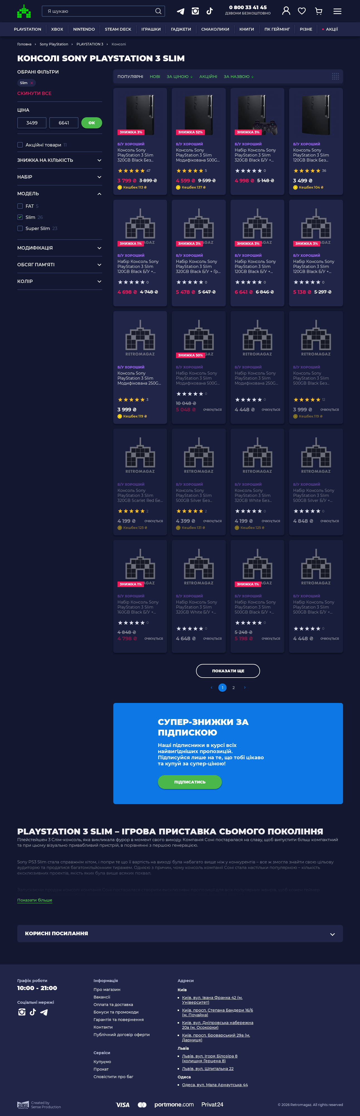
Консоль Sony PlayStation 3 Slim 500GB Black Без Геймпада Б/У (311, 378)
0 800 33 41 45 (248, 7)
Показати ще (228, 670)
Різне (306, 29)
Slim (34, 217)
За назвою (239, 76)
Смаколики (215, 29)
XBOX (57, 29)
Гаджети (181, 29)
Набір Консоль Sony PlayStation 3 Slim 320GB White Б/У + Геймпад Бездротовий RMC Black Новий (196, 607)
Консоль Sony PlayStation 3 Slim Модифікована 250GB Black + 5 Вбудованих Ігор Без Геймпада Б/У (140, 378)
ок (92, 122)
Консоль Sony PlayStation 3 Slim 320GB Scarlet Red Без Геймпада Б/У (139, 495)
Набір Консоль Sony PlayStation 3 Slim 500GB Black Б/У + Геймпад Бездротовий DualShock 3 (255, 607)
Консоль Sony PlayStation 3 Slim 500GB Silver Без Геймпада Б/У (194, 495)
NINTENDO (84, 29)
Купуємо (102, 1061)
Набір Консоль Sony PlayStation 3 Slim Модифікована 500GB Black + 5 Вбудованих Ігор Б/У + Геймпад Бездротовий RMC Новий (198, 378)
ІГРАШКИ (151, 29)
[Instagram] (22, 1013)
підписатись (189, 782)
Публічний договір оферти (122, 1034)
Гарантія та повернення (119, 1019)
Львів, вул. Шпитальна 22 (208, 1068)
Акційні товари (46, 145)
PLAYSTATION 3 (90, 44)
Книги (246, 29)
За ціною (180, 76)
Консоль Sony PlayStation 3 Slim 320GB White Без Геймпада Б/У (253, 495)
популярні (130, 76)
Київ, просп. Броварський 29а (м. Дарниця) (216, 1037)
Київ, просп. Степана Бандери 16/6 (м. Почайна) (217, 1012)
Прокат (101, 1069)
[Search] (158, 11)
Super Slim (41, 228)
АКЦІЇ (330, 29)
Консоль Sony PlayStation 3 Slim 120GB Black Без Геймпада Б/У (311, 155)
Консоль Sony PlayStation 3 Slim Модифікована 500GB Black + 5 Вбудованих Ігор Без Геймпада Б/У (198, 155)
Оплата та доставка (113, 1004)
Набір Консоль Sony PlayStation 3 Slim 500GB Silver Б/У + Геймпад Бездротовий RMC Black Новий (313, 495)
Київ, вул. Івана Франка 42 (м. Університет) (212, 1000)
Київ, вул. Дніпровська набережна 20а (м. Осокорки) (217, 1025)
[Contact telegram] (45, 1013)
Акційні (208, 76)
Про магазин (107, 989)
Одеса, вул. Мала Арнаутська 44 (215, 1085)
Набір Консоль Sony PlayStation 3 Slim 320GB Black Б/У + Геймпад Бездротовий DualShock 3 (255, 155)
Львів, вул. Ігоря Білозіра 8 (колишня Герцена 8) (209, 1058)
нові (155, 76)
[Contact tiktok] (34, 1013)
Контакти (103, 1027)
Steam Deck (118, 29)
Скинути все (34, 93)
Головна (24, 44)
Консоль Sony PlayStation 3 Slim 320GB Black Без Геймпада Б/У (135, 155)
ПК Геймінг (277, 29)
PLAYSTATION (27, 29)
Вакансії (102, 997)
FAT (32, 206)
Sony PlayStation (54, 44)
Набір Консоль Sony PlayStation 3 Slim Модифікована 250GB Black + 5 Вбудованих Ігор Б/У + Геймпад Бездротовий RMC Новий (257, 378)
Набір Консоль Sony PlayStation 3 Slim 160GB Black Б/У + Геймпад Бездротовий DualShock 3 (138, 607)
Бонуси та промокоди (116, 1012)
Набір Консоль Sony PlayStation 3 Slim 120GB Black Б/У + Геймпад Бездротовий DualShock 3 (138, 266)
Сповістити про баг (113, 1077)
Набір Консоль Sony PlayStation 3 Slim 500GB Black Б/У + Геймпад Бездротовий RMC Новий (313, 607)
